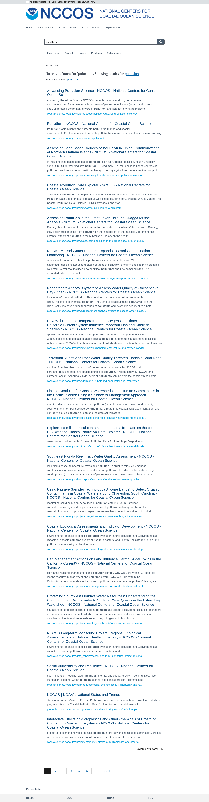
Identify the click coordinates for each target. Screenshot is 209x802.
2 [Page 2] (55, 771)
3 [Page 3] (63, 771)
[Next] (107, 771)
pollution (132, 73)
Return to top (34, 789)
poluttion (73, 79)
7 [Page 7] (94, 771)
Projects (69, 53)
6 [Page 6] (87, 771)
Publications (114, 53)
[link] (104, 101)
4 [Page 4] (71, 771)
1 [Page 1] (47, 771)
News (83, 53)
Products (96, 53)
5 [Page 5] (79, 771)
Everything (53, 53)
